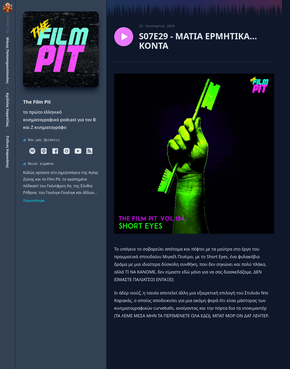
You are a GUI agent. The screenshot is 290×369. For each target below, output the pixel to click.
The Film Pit (37, 102)
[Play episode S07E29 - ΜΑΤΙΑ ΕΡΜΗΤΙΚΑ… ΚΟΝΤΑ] (123, 36)
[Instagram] (66, 151)
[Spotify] (32, 151)
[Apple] (44, 151)
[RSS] (89, 151)
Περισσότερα (33, 200)
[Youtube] (78, 151)
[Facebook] (55, 151)
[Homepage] (61, 49)
